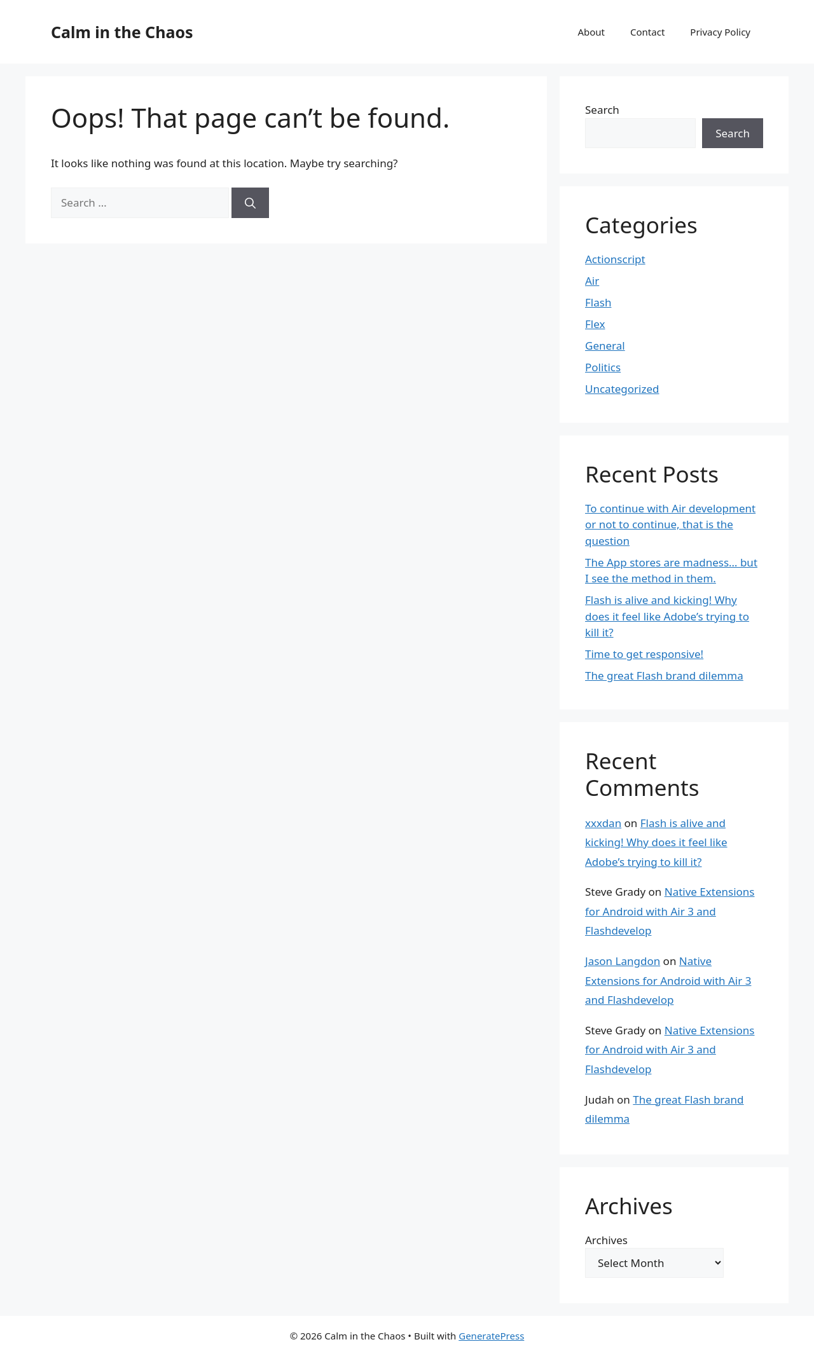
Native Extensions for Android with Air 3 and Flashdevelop (670, 911)
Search (602, 109)
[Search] (250, 203)
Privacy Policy (720, 31)
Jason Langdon (622, 961)
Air (592, 280)
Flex (595, 324)
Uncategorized (622, 388)
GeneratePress (491, 1335)
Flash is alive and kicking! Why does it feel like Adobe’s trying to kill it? (667, 616)
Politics (603, 367)
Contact (647, 31)
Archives (606, 1240)
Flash (598, 302)
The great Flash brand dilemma (664, 675)
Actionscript (615, 259)
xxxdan (603, 823)
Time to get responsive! (644, 654)
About (591, 31)
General (605, 345)
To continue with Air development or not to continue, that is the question (670, 524)
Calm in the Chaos (122, 32)
